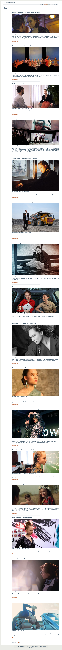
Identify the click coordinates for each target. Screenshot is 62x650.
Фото (52, 4)
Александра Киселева (9, 2)
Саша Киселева (35, 646)
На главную (5, 8)
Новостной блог (42, 646)
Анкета (41, 4)
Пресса (55, 4)
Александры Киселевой (22, 36)
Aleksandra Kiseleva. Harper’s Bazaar (19, 396)
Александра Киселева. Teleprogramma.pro (20, 191)
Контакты (31, 647)
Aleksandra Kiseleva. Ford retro (18, 630)
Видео (49, 4)
